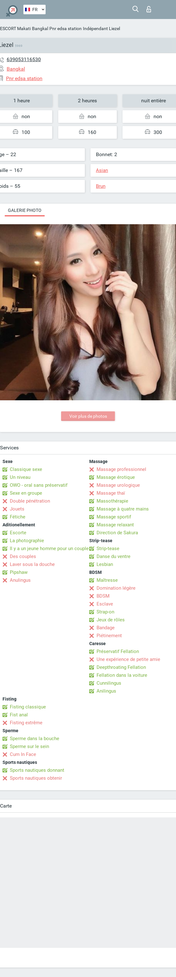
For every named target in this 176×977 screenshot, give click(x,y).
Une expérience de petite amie (128, 659)
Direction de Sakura (117, 533)
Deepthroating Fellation (121, 667)
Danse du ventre (113, 556)
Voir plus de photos (88, 416)
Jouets (17, 509)
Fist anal (19, 715)
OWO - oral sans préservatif (38, 485)
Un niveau (20, 477)
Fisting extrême (26, 723)
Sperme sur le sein (29, 746)
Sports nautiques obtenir (36, 778)
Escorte (18, 533)
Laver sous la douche (32, 564)
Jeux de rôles (111, 620)
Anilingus (106, 691)
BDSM (103, 596)
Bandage (106, 628)
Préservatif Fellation (118, 651)
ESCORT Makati (15, 28)
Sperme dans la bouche (34, 738)
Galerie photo (24, 210)
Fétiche (17, 517)
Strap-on (105, 612)
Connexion (149, 9)
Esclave (105, 604)
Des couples (23, 556)
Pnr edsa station (65, 28)
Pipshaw (19, 572)
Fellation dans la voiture (122, 675)
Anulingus (20, 580)
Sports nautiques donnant (37, 770)
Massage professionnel (121, 469)
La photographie (27, 540)
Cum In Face (23, 754)
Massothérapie (112, 501)
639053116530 (24, 59)
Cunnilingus (109, 683)
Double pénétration (30, 501)
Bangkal (40, 28)
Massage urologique (118, 485)
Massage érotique (116, 477)
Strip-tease (108, 548)
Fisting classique (28, 707)
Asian (102, 170)
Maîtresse (107, 580)
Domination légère (116, 588)
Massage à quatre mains (123, 509)
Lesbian (105, 564)
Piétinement (109, 635)
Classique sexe (26, 469)
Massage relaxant (115, 525)
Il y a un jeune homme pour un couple (49, 548)
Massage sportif (114, 517)
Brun (100, 186)
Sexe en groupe (26, 493)
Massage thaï (111, 493)
